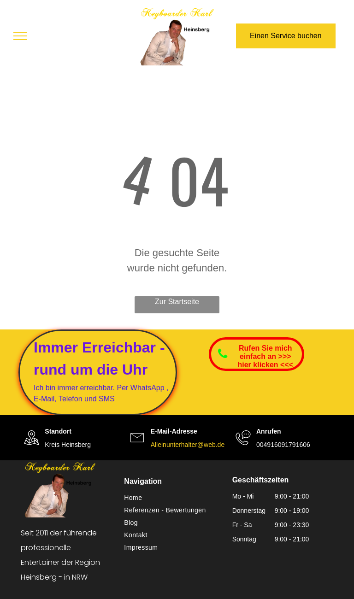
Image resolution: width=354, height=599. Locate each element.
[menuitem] (173, 498)
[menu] (20, 36)
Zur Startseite (177, 301)
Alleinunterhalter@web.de (188, 444)
